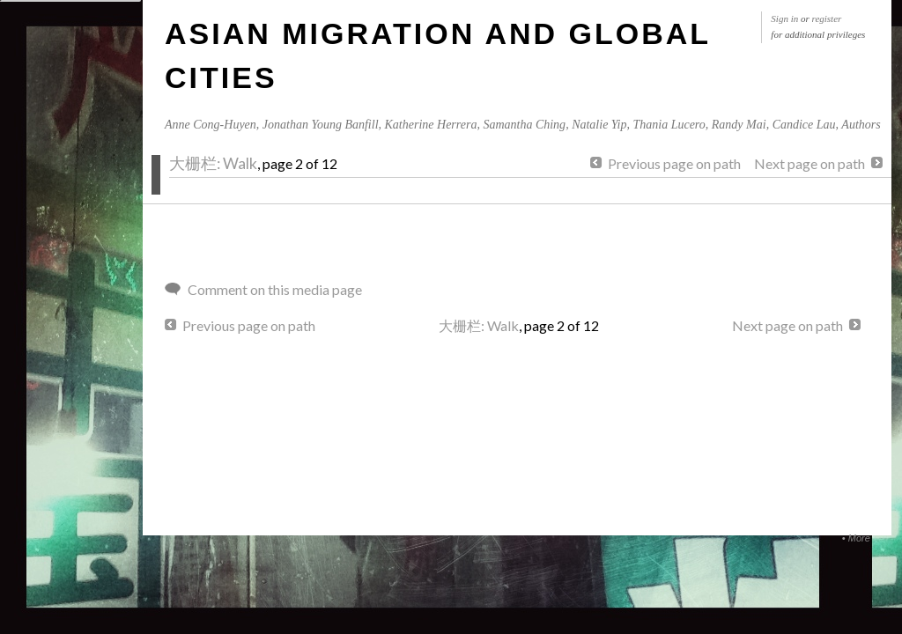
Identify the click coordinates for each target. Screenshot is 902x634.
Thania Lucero (668, 124)
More (859, 538)
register (827, 18)
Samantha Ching (524, 124)
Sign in (784, 18)
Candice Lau (804, 124)
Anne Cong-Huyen (210, 124)
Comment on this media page (275, 289)
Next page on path (809, 163)
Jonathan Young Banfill (320, 124)
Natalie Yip (599, 124)
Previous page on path (674, 163)
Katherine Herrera (431, 124)
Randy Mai (739, 124)
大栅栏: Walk (213, 163)
